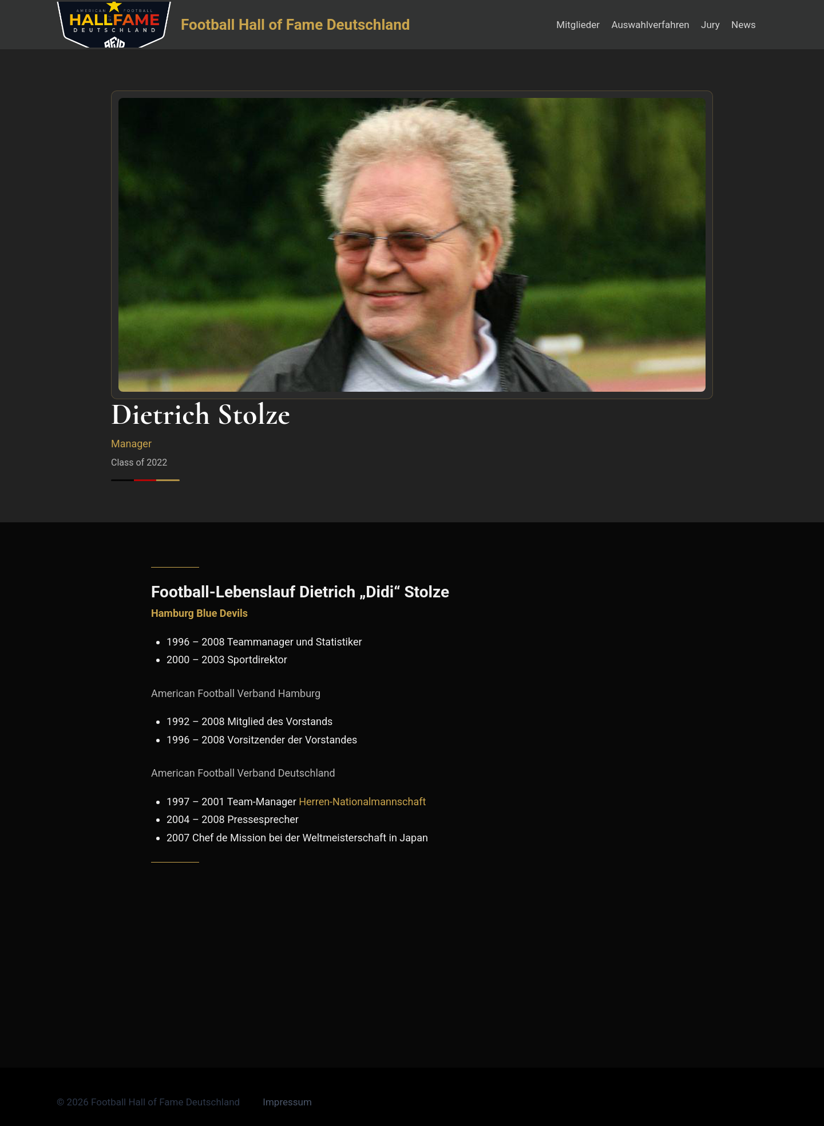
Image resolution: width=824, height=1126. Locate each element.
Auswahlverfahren (650, 24)
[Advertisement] (412, 955)
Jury (710, 24)
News (743, 24)
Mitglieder (578, 24)
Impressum (287, 1102)
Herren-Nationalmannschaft (362, 802)
